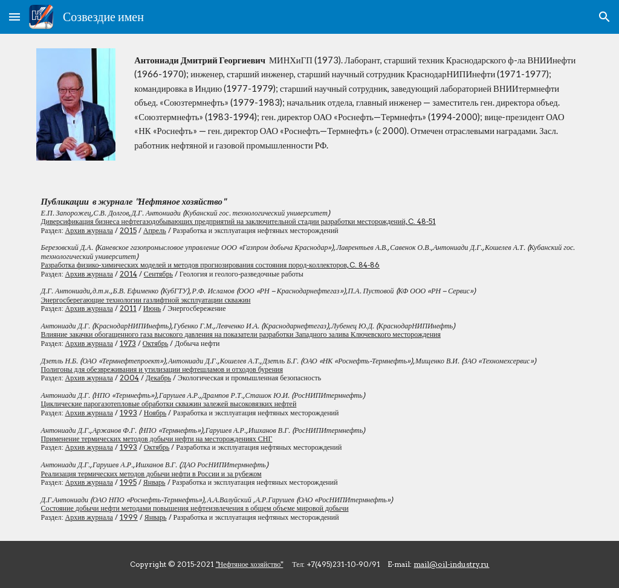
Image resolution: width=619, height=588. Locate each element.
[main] (356, 102)
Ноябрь (155, 412)
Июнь (152, 308)
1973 (128, 343)
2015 (128, 230)
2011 (128, 308)
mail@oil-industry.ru (451, 564)
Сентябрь (158, 273)
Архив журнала (89, 230)
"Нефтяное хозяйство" (250, 564)
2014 (128, 273)
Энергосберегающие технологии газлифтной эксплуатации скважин (146, 299)
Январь (154, 482)
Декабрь (158, 377)
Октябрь (156, 343)
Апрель (154, 230)
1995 (128, 482)
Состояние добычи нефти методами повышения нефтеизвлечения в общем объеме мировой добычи (195, 508)
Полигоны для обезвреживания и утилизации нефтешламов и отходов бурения (162, 369)
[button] (14, 16)
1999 (129, 517)
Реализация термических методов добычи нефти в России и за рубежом (151, 473)
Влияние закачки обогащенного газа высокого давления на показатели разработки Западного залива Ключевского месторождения (241, 334)
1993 (128, 412)
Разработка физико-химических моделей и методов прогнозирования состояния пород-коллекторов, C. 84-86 (210, 264)
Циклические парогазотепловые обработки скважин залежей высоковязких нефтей (169, 403)
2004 (129, 377)
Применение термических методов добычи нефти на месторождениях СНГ (157, 438)
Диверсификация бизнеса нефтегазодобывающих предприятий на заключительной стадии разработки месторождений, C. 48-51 (238, 221)
